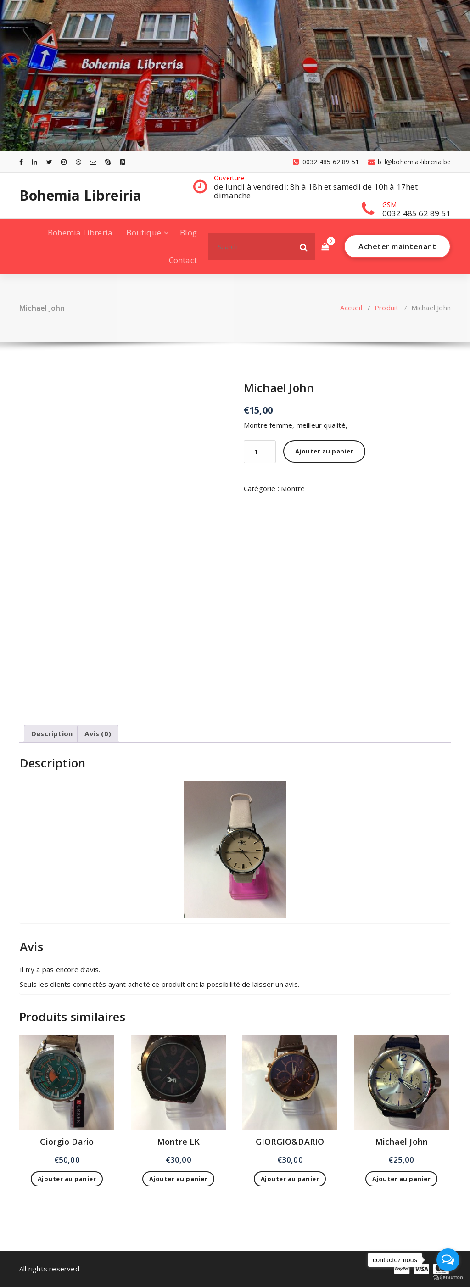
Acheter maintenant (397, 246)
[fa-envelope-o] (93, 161)
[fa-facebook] (21, 161)
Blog (188, 232)
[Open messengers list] (447, 1259)
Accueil (351, 307)
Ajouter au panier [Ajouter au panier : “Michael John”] (401, 1179)
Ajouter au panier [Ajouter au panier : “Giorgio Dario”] (67, 1179)
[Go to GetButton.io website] (448, 1278)
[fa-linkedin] (34, 161)
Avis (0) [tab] (97, 733)
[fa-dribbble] (78, 161)
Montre (293, 488)
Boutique (143, 232)
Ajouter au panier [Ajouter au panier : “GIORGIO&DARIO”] (290, 1179)
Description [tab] (52, 733)
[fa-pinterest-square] (122, 161)
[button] (304, 246)
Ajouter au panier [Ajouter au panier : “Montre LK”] (178, 1179)
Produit (386, 307)
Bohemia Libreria (80, 232)
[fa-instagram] (64, 161)
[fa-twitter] (49, 161)
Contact (183, 260)
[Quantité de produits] (260, 451)
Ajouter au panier (324, 451)
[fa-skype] (108, 161)
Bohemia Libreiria (80, 195)
